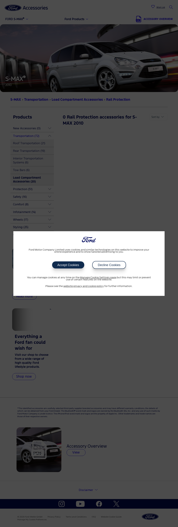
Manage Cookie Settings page (98, 277)
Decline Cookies (109, 265)
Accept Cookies (68, 265)
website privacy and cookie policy (83, 286)
